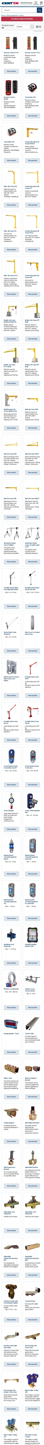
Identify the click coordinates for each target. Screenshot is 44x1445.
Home (3, 15)
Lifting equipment (12, 15)
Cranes (21, 15)
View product (11, 71)
